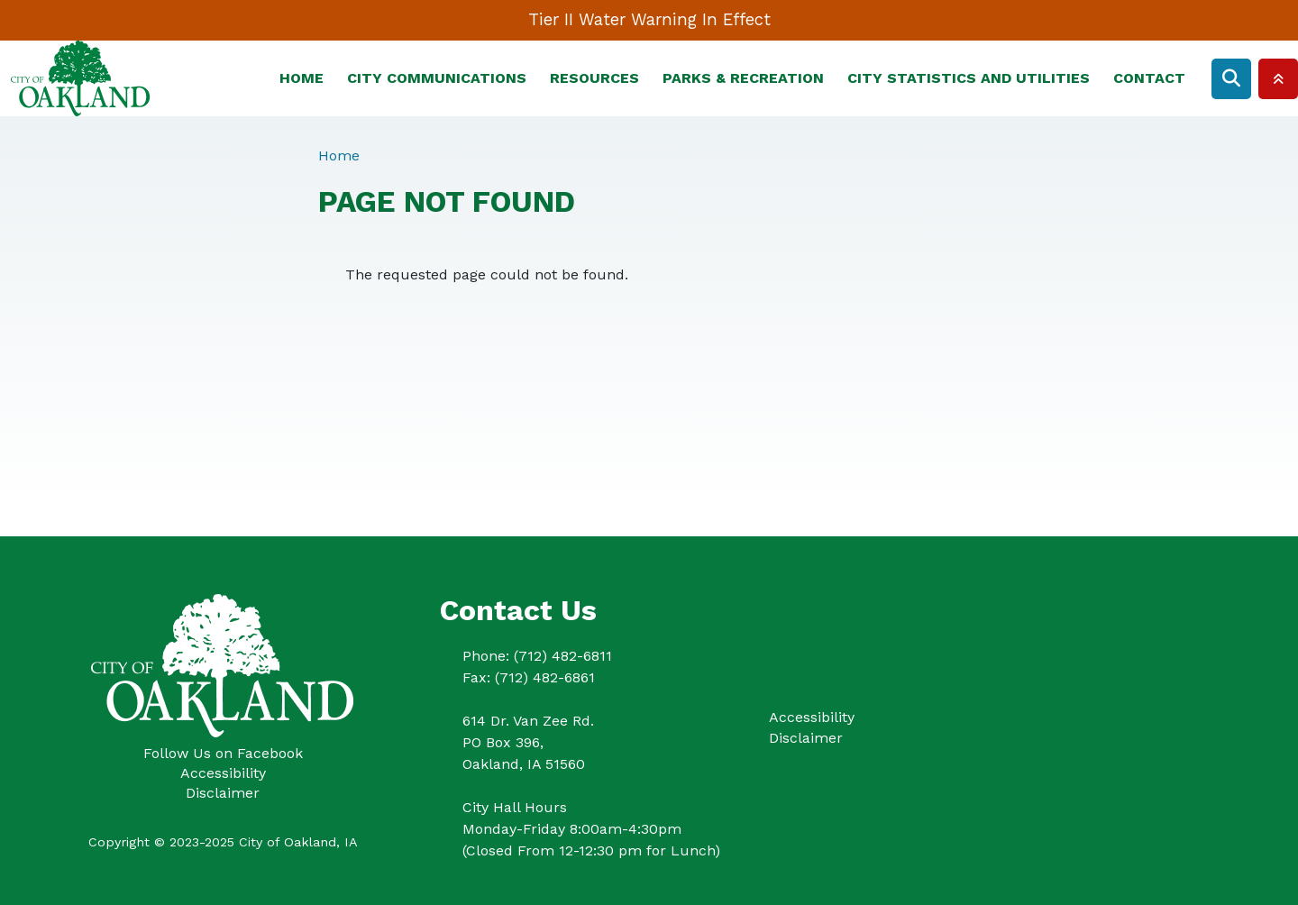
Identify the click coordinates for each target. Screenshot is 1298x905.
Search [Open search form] (1231, 79)
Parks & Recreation (743, 78)
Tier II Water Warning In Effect (649, 19)
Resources (594, 78)
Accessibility (223, 773)
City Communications (436, 78)
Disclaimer (223, 792)
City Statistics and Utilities (968, 78)
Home (301, 78)
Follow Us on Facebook (223, 753)
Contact (1149, 78)
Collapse (1278, 79)
